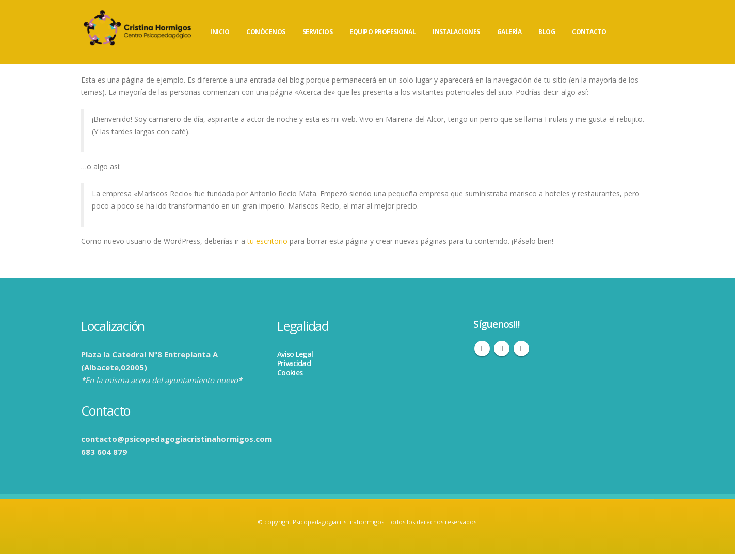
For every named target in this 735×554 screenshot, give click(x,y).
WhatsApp (521, 348)
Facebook (482, 348)
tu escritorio (267, 241)
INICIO (219, 31)
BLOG (546, 31)
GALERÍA (509, 31)
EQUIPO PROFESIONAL (382, 31)
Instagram (501, 348)
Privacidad (294, 363)
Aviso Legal (295, 354)
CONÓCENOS (265, 31)
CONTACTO (589, 31)
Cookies (289, 372)
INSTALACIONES (456, 31)
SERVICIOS (317, 31)
